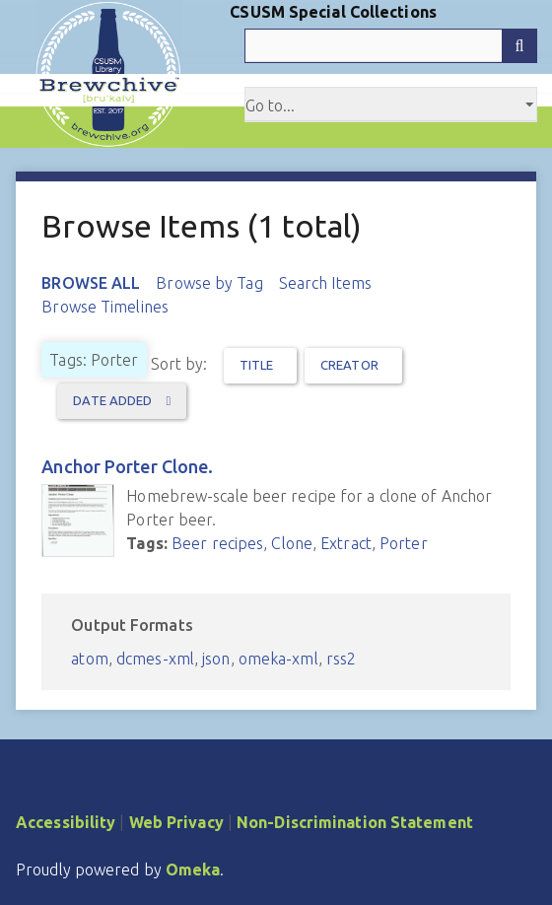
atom (89, 658)
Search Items (325, 283)
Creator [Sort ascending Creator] (349, 365)
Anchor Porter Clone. (127, 466)
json (216, 658)
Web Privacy (176, 822)
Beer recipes (217, 543)
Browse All (90, 283)
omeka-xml (278, 658)
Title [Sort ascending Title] (257, 365)
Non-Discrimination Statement (355, 822)
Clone (291, 543)
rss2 (341, 658)
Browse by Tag (209, 283)
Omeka (193, 869)
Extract (346, 543)
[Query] (390, 46)
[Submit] (519, 46)
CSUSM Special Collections (333, 12)
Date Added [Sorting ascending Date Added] (114, 400)
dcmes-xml (155, 658)
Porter (404, 543)
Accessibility (65, 822)
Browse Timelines (105, 306)
